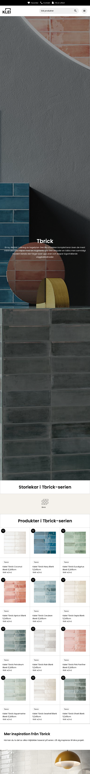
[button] (84, 11)
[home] (21, 10)
